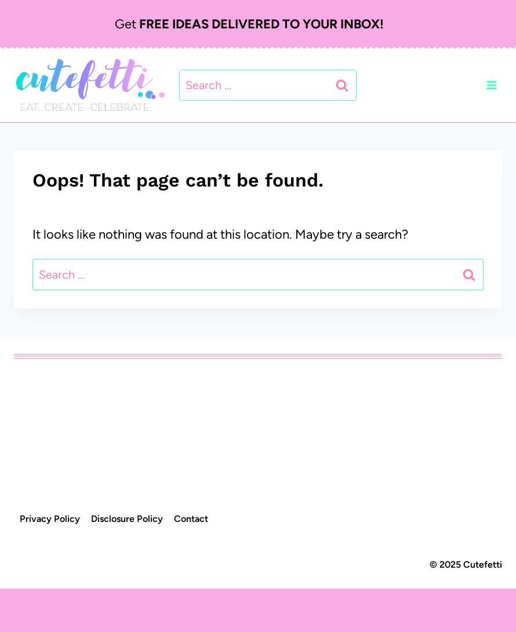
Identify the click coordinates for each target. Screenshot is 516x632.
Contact (191, 518)
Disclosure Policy (127, 518)
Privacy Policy (50, 518)
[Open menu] (491, 85)
